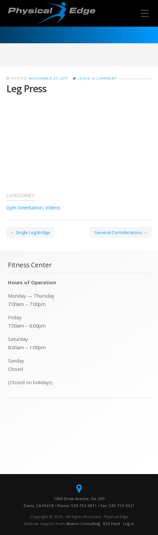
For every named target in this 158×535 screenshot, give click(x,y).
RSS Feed (111, 523)
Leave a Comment (97, 78)
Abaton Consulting (83, 523)
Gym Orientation (24, 207)
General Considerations (118, 232)
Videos (52, 207)
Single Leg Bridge (33, 232)
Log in (128, 523)
